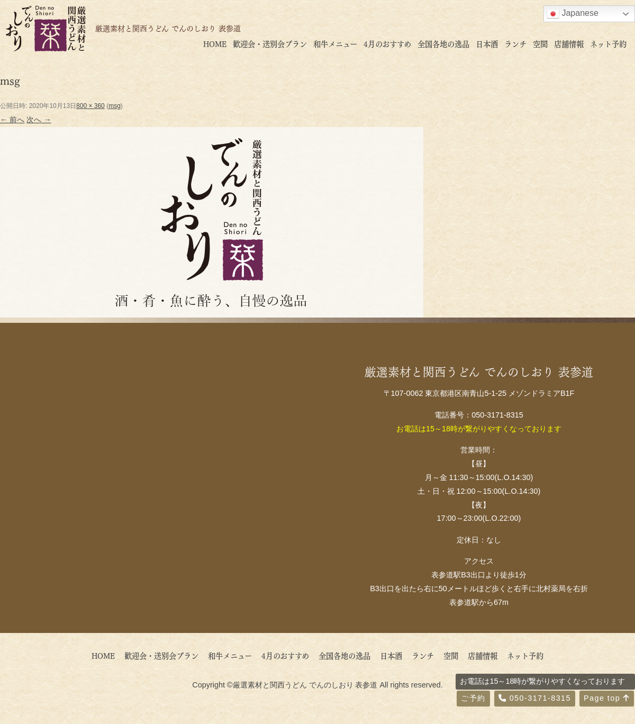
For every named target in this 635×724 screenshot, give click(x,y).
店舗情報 (569, 43)
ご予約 (473, 698)
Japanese (572, 13)
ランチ (515, 43)
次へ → (38, 119)
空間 (540, 43)
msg (114, 106)
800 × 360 (90, 106)
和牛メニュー (335, 43)
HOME (214, 43)
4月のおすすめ (387, 43)
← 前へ (12, 119)
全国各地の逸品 (443, 43)
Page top (607, 698)
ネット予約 (608, 43)
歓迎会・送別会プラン (270, 43)
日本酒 (487, 43)
